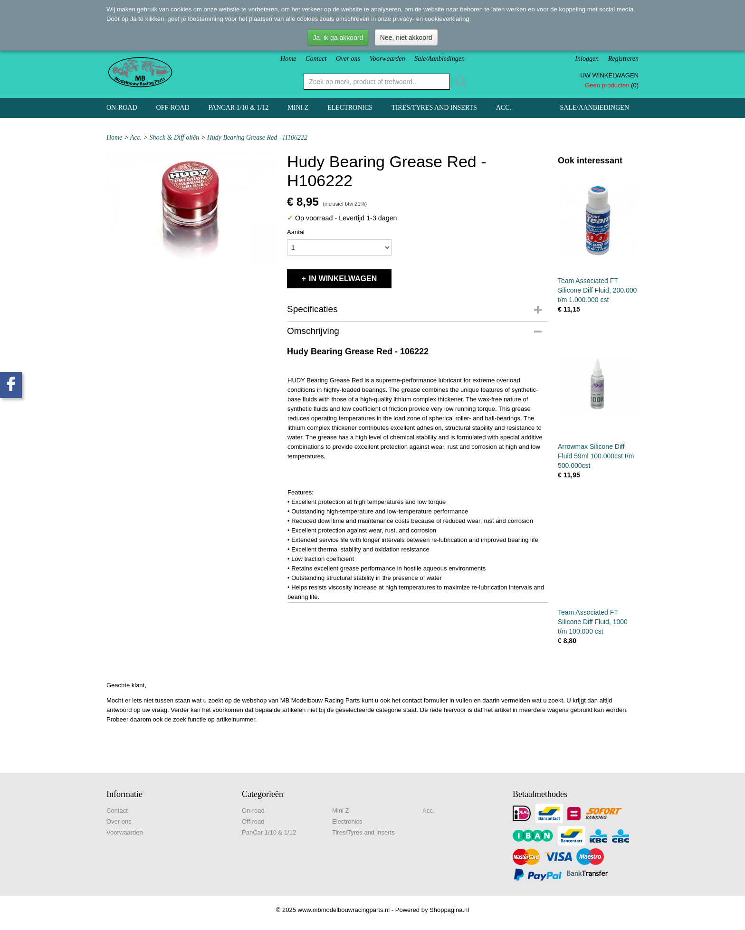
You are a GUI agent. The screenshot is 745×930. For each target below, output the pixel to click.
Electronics (349, 107)
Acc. (503, 107)
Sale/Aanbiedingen (439, 58)
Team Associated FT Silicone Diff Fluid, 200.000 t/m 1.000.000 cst (597, 290)
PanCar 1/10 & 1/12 (239, 107)
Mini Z (297, 107)
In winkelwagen (343, 279)
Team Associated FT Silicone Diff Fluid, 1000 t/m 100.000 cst (593, 621)
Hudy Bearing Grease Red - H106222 (257, 137)
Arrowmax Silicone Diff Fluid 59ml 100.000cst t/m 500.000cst (596, 456)
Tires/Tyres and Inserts (434, 107)
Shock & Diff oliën (175, 137)
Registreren (623, 58)
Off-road (173, 107)
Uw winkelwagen (609, 75)
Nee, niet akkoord (406, 37)
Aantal (296, 232)
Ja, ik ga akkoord (338, 37)
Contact (316, 58)
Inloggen (587, 58)
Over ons (348, 58)
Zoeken (459, 82)
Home (288, 58)
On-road (121, 107)
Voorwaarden (387, 58)
